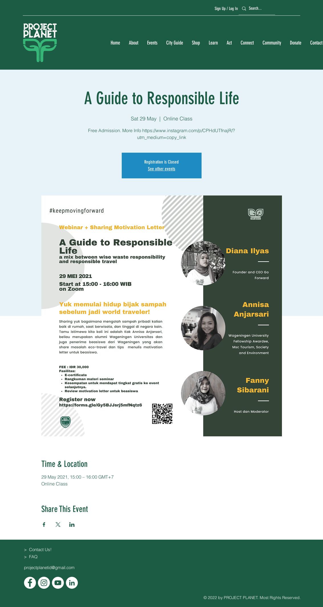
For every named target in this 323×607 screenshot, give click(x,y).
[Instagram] (44, 583)
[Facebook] (30, 583)
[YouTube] (58, 583)
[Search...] (256, 8)
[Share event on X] (58, 524)
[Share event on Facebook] (44, 524)
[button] (133, 43)
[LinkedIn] (72, 583)
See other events (161, 169)
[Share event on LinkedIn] (72, 524)
